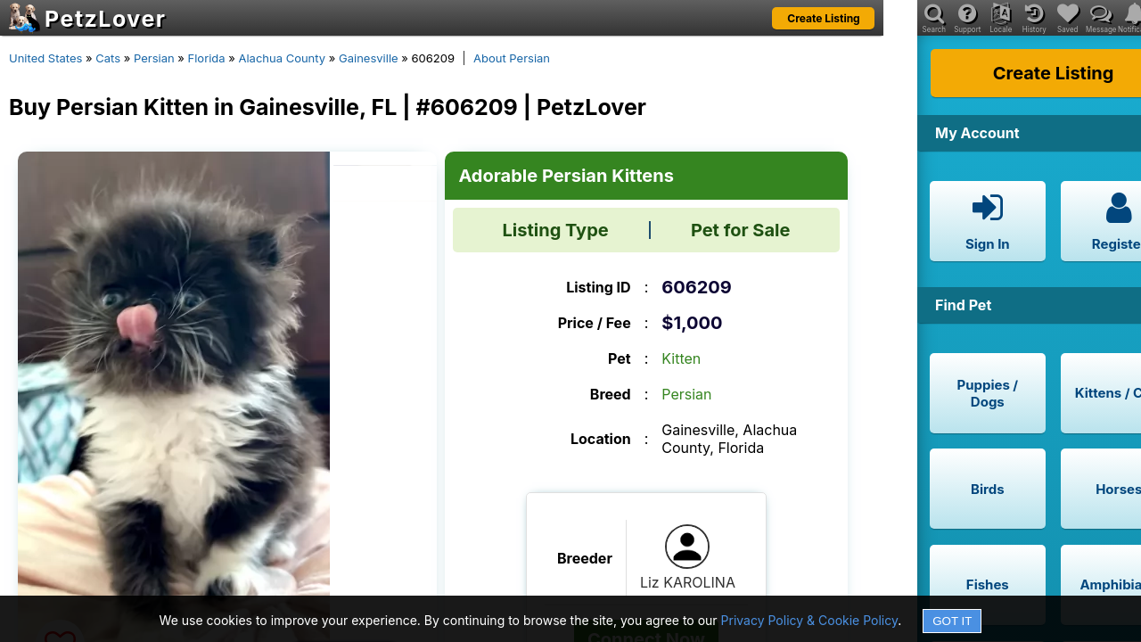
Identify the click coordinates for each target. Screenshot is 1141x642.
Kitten (681, 358)
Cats (107, 58)
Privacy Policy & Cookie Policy (810, 620)
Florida (207, 58)
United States (45, 58)
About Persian (511, 58)
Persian (154, 58)
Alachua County (281, 58)
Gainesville (368, 58)
